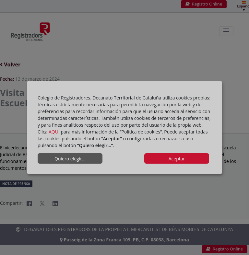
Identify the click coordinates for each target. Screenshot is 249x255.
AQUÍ (54, 132)
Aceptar (177, 159)
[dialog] (124, 127)
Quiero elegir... (70, 159)
